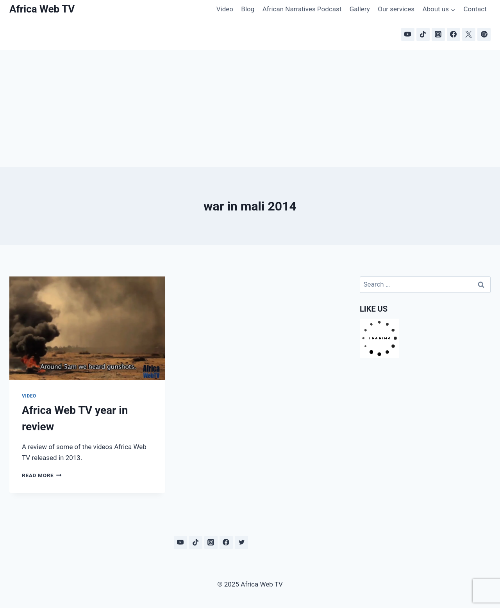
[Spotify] (484, 34)
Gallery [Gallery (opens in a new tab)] (360, 9)
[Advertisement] (250, 108)
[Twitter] (241, 542)
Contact (474, 9)
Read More (42, 475)
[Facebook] (453, 34)
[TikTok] (423, 34)
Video (224, 9)
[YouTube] (407, 34)
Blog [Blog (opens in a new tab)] (247, 9)
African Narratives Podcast (302, 9)
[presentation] (87, 328)
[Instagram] (438, 34)
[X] (468, 34)
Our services (396, 9)
